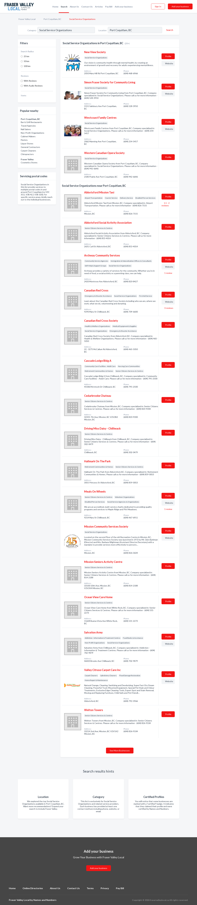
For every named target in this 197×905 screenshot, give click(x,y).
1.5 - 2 (166, 204)
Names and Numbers (44, 899)
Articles (99, 6)
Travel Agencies (28, 125)
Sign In (158, 6)
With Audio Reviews (33, 85)
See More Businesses (120, 750)
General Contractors (30, 147)
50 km (26, 61)
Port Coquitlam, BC (52, 19)
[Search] (169, 30)
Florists (24, 140)
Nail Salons (26, 129)
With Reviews (30, 80)
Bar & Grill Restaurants (31, 122)
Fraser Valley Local (27, 19)
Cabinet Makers (28, 136)
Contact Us (87, 6)
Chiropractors (27, 154)
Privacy (105, 888)
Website (169, 63)
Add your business (124, 6)
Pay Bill (108, 6)
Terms (90, 888)
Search (64, 6)
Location (103, 30)
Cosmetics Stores (29, 162)
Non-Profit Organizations (32, 133)
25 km (26, 56)
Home (55, 6)
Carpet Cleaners (28, 150)
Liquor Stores (27, 143)
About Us (74, 6)
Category (31, 30)
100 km (27, 66)
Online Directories (33, 888)
